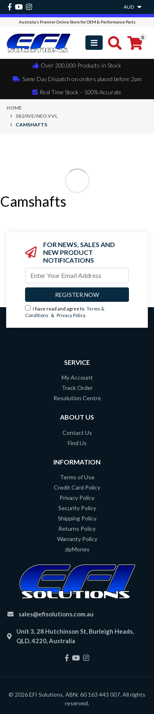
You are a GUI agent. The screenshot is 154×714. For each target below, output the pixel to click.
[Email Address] (77, 275)
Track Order (77, 387)
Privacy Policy (71, 315)
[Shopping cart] (135, 43)
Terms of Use (77, 477)
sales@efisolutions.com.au (56, 614)
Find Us (77, 442)
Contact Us (77, 432)
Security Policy (77, 507)
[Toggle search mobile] (112, 43)
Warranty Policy (77, 538)
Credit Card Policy (77, 487)
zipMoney (77, 549)
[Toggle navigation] (94, 42)
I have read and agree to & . (64, 311)
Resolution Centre (77, 397)
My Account (77, 377)
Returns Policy (77, 528)
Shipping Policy (77, 518)
